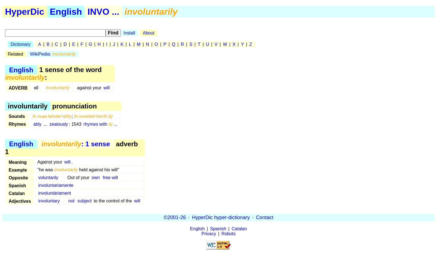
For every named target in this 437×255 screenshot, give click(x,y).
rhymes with (98, 124)
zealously (58, 124)
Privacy (208, 233)
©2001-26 (175, 217)
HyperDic (24, 12)
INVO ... (103, 12)
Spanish (218, 228)
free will (110, 177)
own (96, 177)
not (71, 201)
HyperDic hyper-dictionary (221, 217)
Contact (264, 217)
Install (129, 33)
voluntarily (48, 177)
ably (37, 124)
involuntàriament (54, 193)
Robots (229, 233)
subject (84, 201)
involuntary (49, 201)
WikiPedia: (53, 54)
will (106, 87)
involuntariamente (55, 185)
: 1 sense (76, 144)
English (66, 12)
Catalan (239, 228)
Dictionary (20, 44)
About (148, 33)
